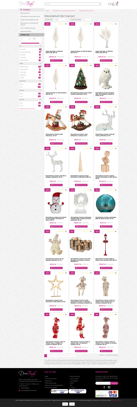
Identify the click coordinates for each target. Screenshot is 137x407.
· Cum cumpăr (74, 380)
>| (74, 357)
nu (22, 87)
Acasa (47, 10)
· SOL (71, 387)
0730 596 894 (25, 390)
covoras (23, 57)
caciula (23, 49)
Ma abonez (114, 384)
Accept (72, 404)
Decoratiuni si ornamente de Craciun (64, 10)
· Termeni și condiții (50, 389)
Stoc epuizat (25, 32)
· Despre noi (48, 382)
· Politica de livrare (50, 384)
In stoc (23, 26)
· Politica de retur (74, 378)
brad (22, 77)
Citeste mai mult (116, 400)
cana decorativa (26, 52)
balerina (23, 75)
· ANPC (71, 384)
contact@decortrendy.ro (29, 392)
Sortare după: (48, 19)
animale (23, 72)
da (22, 84)
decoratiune (24, 60)
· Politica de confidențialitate (53, 387)
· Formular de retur (50, 380)
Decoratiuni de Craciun (86, 10)
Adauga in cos (56, 60)
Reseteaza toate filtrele (27, 20)
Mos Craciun (25, 67)
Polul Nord (24, 69)
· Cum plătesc (73, 382)
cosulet (23, 55)
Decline (65, 404)
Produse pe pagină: (76, 19)
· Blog (46, 378)
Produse (25, 11)
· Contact (72, 389)
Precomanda (25, 29)
